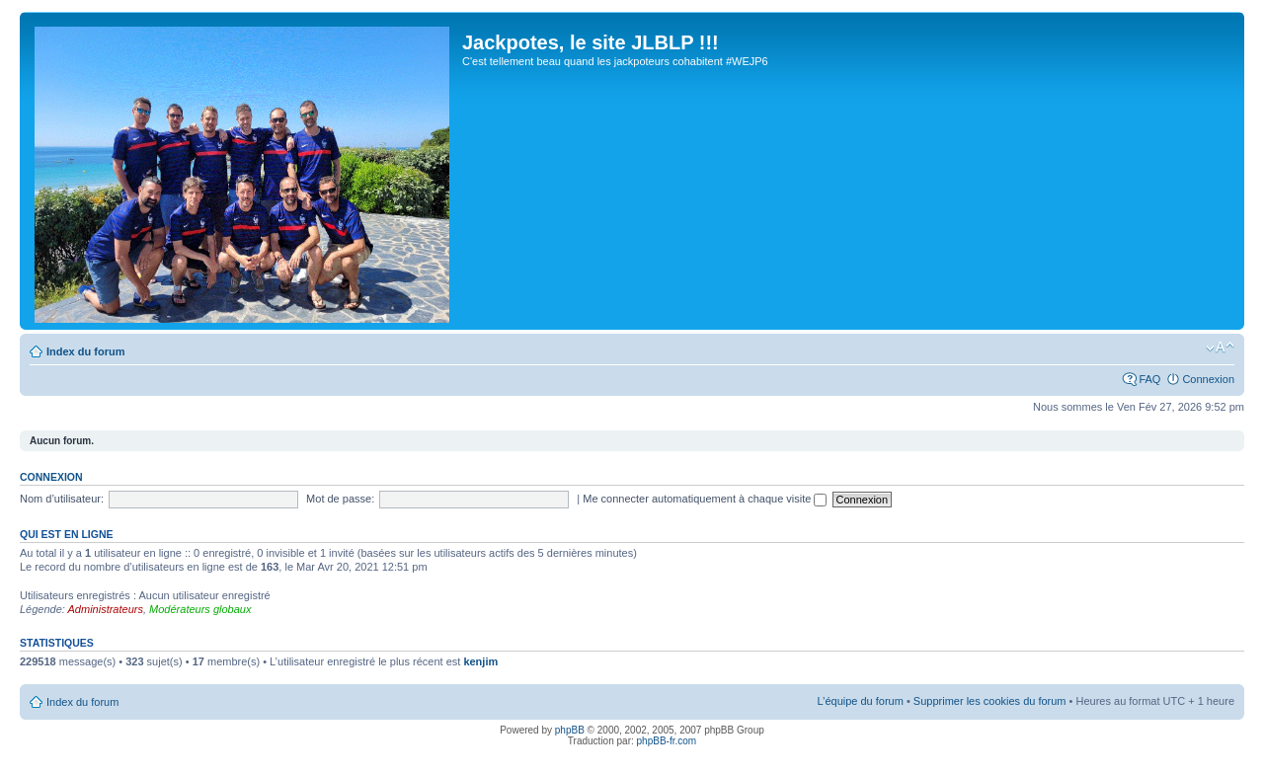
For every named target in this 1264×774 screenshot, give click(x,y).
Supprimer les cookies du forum (989, 701)
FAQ (1149, 379)
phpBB (570, 730)
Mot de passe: (340, 498)
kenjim (480, 661)
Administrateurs (105, 609)
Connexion (1208, 379)
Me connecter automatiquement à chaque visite (705, 498)
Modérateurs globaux (200, 609)
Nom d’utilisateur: (62, 498)
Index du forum (85, 351)
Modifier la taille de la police (1220, 347)
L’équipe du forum (860, 701)
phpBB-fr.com (667, 740)
